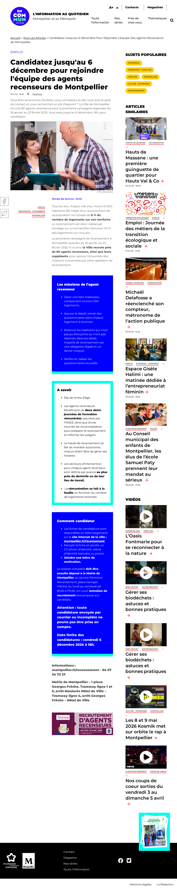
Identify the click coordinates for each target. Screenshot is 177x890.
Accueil (15, 38)
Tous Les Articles (34, 38)
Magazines (155, 7)
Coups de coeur (158, 771)
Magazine (70, 857)
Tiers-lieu (148, 531)
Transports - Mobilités (139, 70)
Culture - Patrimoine (139, 84)
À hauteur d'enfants (136, 429)
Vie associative (156, 143)
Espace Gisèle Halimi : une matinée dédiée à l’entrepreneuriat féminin (145, 380)
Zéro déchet (131, 587)
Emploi (41, 207)
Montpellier (38, 215)
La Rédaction (165, 884)
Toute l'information (76, 869)
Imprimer (37, 94)
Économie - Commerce (147, 364)
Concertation (154, 283)
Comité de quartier (135, 143)
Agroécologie (132, 531)
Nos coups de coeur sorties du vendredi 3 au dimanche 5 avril (144, 789)
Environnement (136, 91)
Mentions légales (140, 884)
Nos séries (70, 863)
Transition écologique (137, 218)
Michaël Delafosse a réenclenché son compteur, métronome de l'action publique (145, 306)
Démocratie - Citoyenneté (31, 211)
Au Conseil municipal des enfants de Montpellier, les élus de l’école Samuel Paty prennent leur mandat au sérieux (143, 457)
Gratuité (132, 77)
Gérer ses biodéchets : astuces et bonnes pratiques (145, 600)
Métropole (133, 63)
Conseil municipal (134, 283)
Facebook (4, 201)
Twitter (4, 213)
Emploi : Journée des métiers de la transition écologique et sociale (145, 234)
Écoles (153, 429)
